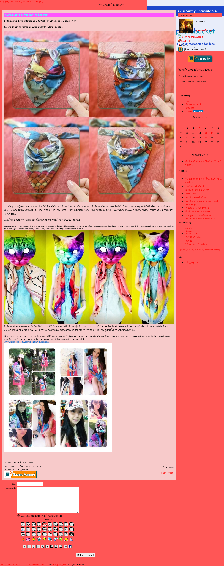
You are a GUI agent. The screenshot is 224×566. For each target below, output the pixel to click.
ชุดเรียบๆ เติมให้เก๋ (194, 186)
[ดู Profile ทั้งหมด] (203, 30)
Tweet (170, 472)
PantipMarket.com (21, 564)
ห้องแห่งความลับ (193, 104)
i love (188, 101)
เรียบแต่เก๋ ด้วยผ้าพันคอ (197, 207)
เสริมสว (190, 108)
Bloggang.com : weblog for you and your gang (21, 1)
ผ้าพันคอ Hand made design (198, 211)
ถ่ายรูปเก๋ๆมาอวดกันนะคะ (198, 215)
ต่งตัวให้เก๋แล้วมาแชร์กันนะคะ (201, 219)
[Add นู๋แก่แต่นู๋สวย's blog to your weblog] (200, 249)
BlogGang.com (60, 564)
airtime (188, 228)
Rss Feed (185, 41)
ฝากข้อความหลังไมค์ (192, 37)
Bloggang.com (192, 262)
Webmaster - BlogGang (196, 244)
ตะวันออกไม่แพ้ (193, 237)
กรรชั (188, 240)
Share (164, 472)
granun (188, 230)
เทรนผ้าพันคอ (192, 193)
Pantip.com (6, 564)
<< (181, 116)
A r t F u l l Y (191, 233)
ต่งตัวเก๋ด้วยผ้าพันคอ (196, 197)
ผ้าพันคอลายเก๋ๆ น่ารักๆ (197, 190)
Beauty (188, 111)
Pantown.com (37, 564)
